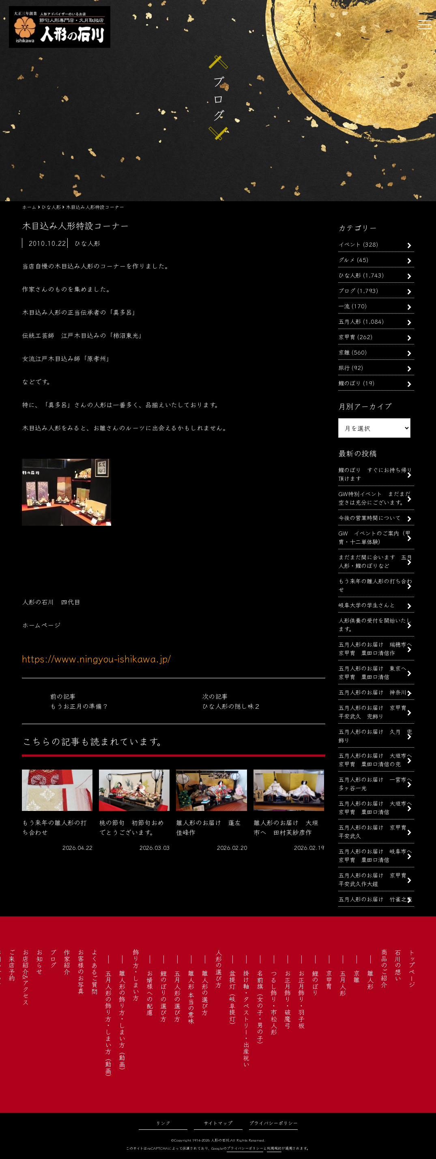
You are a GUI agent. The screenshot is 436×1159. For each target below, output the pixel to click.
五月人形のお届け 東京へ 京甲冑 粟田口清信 (375, 672)
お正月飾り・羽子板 (301, 999)
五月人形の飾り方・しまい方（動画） (108, 1025)
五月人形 (349, 321)
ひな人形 (349, 275)
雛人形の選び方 (205, 992)
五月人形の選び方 (177, 996)
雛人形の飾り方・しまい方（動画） (122, 1022)
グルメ (346, 259)
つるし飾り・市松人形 (274, 1002)
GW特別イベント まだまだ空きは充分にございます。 (374, 497)
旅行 (344, 367)
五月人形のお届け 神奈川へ (375, 692)
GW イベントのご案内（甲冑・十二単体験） (374, 537)
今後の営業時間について (369, 517)
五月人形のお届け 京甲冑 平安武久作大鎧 (375, 879)
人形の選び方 (218, 968)
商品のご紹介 (384, 968)
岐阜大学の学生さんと (366, 604)
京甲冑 (346, 336)
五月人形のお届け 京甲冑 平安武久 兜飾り (375, 711)
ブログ (346, 290)
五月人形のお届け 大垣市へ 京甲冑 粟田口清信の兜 (378, 759)
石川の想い (398, 965)
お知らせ (39, 962)
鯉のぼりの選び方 (163, 996)
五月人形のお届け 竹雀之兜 (375, 899)
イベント (349, 244)
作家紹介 (67, 962)
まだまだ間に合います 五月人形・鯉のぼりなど (375, 561)
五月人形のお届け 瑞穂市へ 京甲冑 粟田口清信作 (378, 648)
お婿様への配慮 (150, 992)
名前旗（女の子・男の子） (260, 1009)
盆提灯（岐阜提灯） (232, 999)
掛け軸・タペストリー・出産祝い (246, 1018)
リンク (163, 1122)
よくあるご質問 (94, 971)
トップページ (412, 968)
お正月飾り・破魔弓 (287, 999)
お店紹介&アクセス (25, 977)
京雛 (344, 352)
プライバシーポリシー (273, 1122)
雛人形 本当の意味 (191, 997)
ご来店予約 (12, 965)
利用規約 (274, 1148)
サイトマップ (218, 1122)
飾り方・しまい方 (136, 975)
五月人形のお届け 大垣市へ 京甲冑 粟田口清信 (378, 807)
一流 (344, 305)
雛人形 (370, 979)
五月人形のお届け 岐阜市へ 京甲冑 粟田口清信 (378, 855)
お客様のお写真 (81, 971)
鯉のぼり (349, 382)
